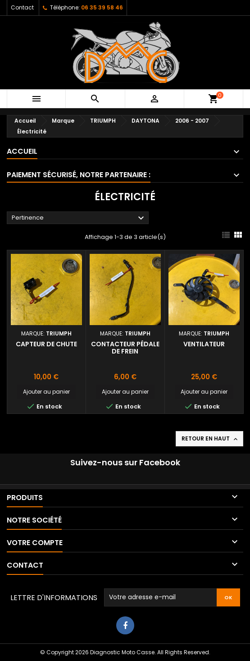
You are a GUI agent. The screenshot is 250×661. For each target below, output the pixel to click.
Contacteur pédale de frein (125, 348)
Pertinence (79, 218)
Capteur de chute (46, 344)
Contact (22, 7)
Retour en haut (210, 439)
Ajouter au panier (46, 391)
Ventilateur (204, 344)
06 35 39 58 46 (102, 7)
